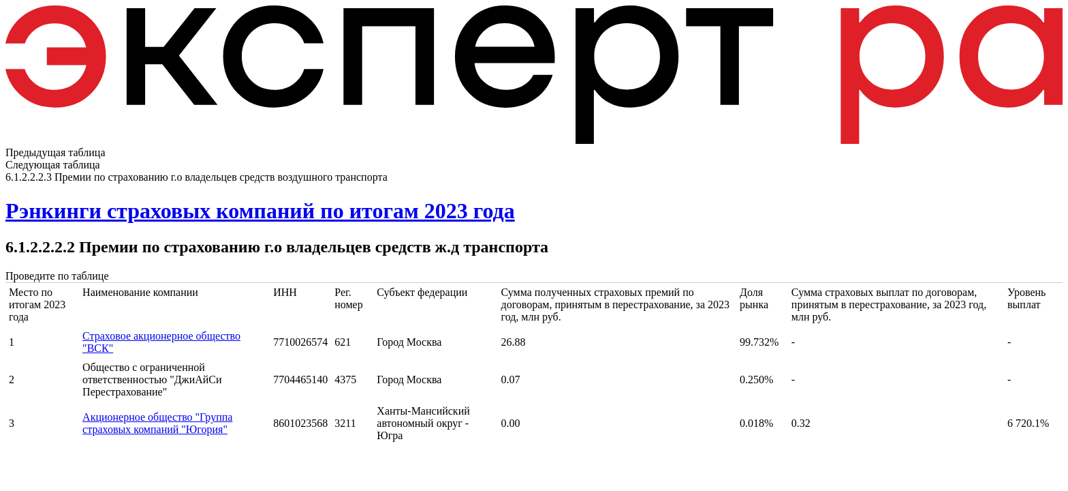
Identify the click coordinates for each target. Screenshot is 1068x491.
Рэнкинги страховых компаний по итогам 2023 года (260, 210)
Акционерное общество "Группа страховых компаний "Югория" (157, 423)
